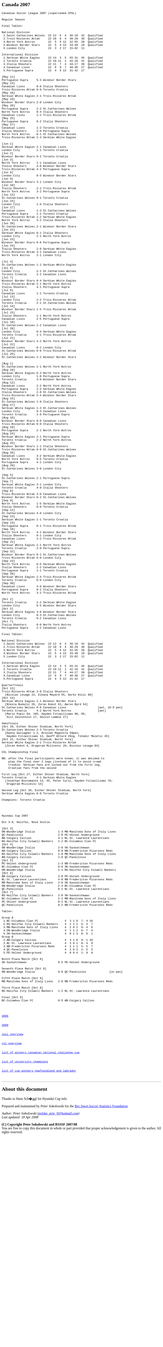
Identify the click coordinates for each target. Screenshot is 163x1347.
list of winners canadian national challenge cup (41, 1258)
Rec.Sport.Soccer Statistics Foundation (101, 1315)
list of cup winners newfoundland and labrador (39, 1279)
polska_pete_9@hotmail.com (58, 1323)
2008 (5, 1227)
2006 (5, 1216)
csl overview (12, 1248)
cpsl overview (12, 1237)
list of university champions (25, 1268)
